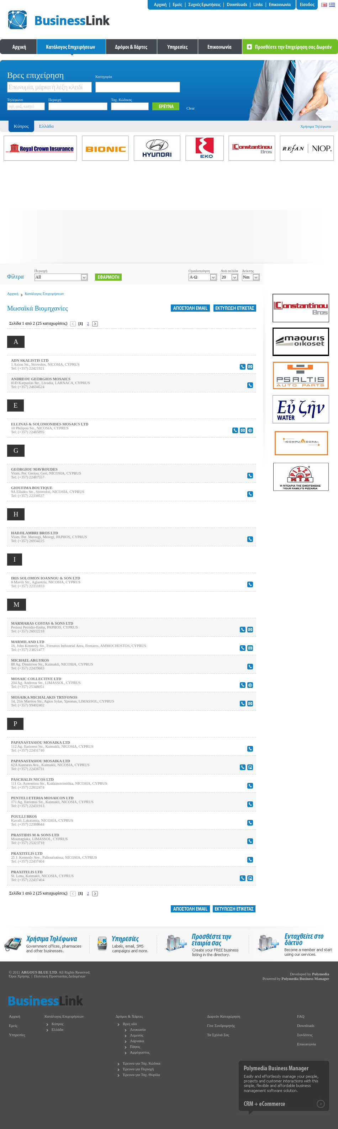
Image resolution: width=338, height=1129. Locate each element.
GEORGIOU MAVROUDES (34, 469)
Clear (190, 108)
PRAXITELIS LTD (27, 853)
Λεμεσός (136, 1035)
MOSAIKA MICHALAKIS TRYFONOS (44, 697)
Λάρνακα (137, 1041)
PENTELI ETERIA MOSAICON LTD (42, 798)
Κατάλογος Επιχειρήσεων (44, 294)
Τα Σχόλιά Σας (218, 1035)
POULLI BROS (24, 816)
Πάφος (135, 1047)
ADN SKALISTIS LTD (30, 360)
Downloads (306, 1026)
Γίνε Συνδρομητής (221, 1026)
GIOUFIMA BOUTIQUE (31, 488)
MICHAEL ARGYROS (30, 660)
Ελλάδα (46, 126)
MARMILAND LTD (27, 642)
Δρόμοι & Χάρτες (129, 1016)
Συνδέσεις (304, 1035)
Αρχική (13, 294)
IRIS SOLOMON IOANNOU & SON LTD (45, 578)
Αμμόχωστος (140, 1052)
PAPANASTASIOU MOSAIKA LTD (40, 742)
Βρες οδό (130, 1024)
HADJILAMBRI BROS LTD (34, 533)
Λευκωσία (138, 1030)
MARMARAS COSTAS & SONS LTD (42, 623)
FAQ (301, 1016)
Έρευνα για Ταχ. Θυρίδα (141, 1075)
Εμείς (13, 1026)
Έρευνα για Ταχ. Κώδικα (141, 1063)
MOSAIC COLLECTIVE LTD (36, 679)
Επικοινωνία (306, 1044)
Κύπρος (57, 1024)
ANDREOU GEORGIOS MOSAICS (40, 379)
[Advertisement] (169, 214)
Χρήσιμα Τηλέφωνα (315, 126)
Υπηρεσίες (17, 1035)
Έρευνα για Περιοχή (138, 1069)
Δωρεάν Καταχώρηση (223, 1016)
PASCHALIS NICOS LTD (32, 779)
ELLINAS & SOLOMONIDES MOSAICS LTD (50, 424)
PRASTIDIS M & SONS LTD (35, 835)
